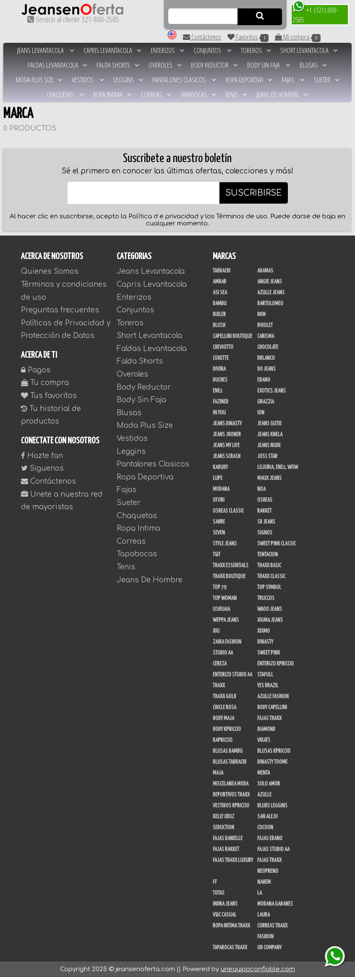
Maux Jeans (269, 478)
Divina (219, 369)
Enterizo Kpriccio (275, 664)
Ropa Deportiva (248, 79)
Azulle (264, 795)
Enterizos (167, 50)
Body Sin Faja (268, 65)
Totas (218, 893)
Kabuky (220, 467)
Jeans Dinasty (227, 424)
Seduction (223, 827)
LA (259, 893)
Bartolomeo (270, 303)
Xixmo (263, 631)
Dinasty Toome (272, 762)
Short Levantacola (309, 50)
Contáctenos (202, 37)
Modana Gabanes (275, 904)
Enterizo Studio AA (232, 675)
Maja (218, 773)
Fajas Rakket (226, 849)
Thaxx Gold (224, 696)
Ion (260, 413)
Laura (263, 915)
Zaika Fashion (227, 642)
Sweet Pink (268, 653)
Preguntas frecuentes (60, 310)
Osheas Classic (228, 511)
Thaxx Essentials (230, 565)
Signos (264, 533)
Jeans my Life (226, 445)
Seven (219, 533)
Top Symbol (269, 587)
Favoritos (248, 37)
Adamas (265, 271)
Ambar (219, 282)
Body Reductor (214, 65)
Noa (261, 489)
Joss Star (267, 456)
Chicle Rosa (224, 707)
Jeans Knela (269, 434)
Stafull (265, 675)
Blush (219, 325)
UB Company (269, 948)
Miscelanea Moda (230, 784)
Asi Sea (220, 293)
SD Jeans (266, 522)
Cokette (221, 358)
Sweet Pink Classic (276, 544)
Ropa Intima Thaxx (231, 926)
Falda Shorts (118, 65)
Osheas (264, 500)
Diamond (266, 729)
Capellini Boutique (232, 336)
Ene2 (217, 391)
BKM (261, 314)
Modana (221, 489)
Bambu (220, 303)
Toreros (256, 50)
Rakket (264, 511)
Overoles (165, 65)
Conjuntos (212, 50)
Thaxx (219, 686)
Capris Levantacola (112, 50)
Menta (263, 773)
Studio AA (223, 653)
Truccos (265, 598)
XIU (216, 631)
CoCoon (265, 827)
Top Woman (225, 598)
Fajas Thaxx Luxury (233, 860)
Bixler (219, 314)
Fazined (220, 402)
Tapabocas (198, 94)
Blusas (313, 65)
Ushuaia (221, 609)
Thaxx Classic (271, 576)
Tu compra (45, 383)
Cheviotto (223, 347)
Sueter (326, 79)
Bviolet (265, 325)
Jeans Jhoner (227, 434)
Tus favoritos (49, 396)
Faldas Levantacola (57, 65)
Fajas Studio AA (273, 849)
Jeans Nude (269, 445)
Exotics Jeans (271, 391)
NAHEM (264, 882)
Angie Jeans (269, 282)
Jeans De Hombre (282, 94)
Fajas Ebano (269, 838)
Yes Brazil (267, 686)
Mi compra (298, 37)
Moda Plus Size (39, 79)
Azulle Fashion (273, 696)
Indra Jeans (225, 904)
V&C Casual (224, 915)
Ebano (263, 380)
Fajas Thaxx (269, 718)
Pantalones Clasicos (184, 79)
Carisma (265, 336)
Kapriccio (222, 740)
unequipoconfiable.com (258, 969)
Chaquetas (65, 94)
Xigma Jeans (270, 620)
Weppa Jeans (226, 620)
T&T (216, 555)
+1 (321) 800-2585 (315, 14)
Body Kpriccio (227, 729)
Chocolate (267, 347)
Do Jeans (266, 369)
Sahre (219, 522)
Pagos (35, 370)
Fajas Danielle (228, 838)
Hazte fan (42, 456)
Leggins (128, 79)
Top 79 (219, 587)
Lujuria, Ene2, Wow (277, 467)
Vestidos (88, 79)
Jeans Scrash (226, 456)
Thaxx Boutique (229, 576)
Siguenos (42, 468)
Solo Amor (268, 784)
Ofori (218, 500)
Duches (220, 380)
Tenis (236, 94)
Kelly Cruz (223, 817)
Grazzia (265, 402)
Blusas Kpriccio (273, 751)
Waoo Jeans (269, 609)
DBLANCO (266, 358)
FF (215, 882)
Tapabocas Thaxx (230, 948)
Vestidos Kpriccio (231, 806)
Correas (156, 94)
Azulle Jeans (271, 293)
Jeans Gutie (269, 424)
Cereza (220, 664)
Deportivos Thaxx (231, 795)
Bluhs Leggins (272, 806)
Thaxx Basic (269, 565)
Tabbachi (221, 271)
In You (219, 413)
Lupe (217, 478)
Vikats (263, 740)
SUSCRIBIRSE (253, 193)
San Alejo (267, 817)
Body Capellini (272, 707)
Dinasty (265, 642)
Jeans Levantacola (45, 50)
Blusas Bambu (228, 751)
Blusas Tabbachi (229, 762)
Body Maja (223, 718)
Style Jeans (225, 544)
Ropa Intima (112, 94)
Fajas (293, 79)
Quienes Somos (49, 271)
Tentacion (267, 555)
